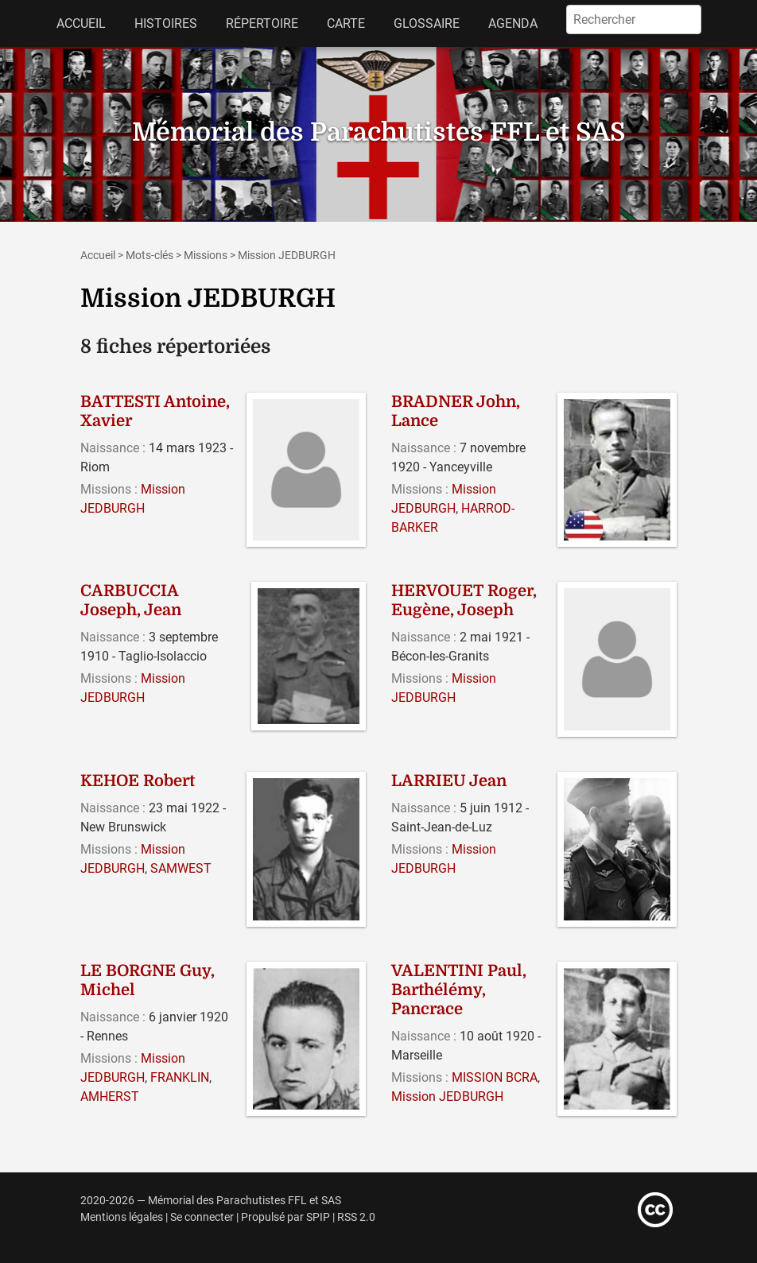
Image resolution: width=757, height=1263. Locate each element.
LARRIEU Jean (449, 781)
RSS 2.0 (356, 1217)
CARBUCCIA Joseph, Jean (130, 600)
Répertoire (262, 23)
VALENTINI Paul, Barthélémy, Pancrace (458, 990)
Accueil (81, 23)
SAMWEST (181, 868)
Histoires (165, 23)
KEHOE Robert (137, 781)
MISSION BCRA (495, 1077)
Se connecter (202, 1217)
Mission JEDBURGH (447, 1096)
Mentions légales (121, 1217)
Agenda (513, 23)
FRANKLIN (179, 1077)
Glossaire (427, 23)
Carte (346, 23)
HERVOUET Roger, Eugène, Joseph (464, 600)
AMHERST (109, 1096)
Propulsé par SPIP (285, 1217)
